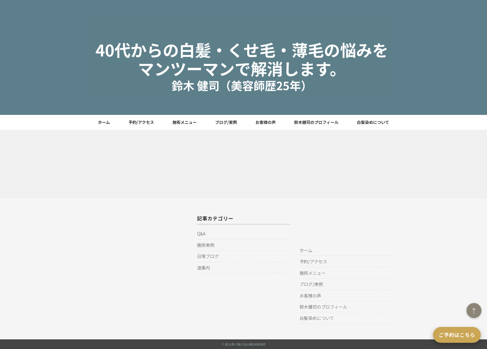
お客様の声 (265, 122)
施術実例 (205, 245)
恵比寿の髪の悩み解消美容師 (245, 344)
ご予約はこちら (457, 334)
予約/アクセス (141, 122)
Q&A (201, 233)
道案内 (203, 268)
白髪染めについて (373, 122)
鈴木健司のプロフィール (316, 122)
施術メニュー (184, 122)
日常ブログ (208, 256)
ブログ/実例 (226, 122)
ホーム (104, 122)
